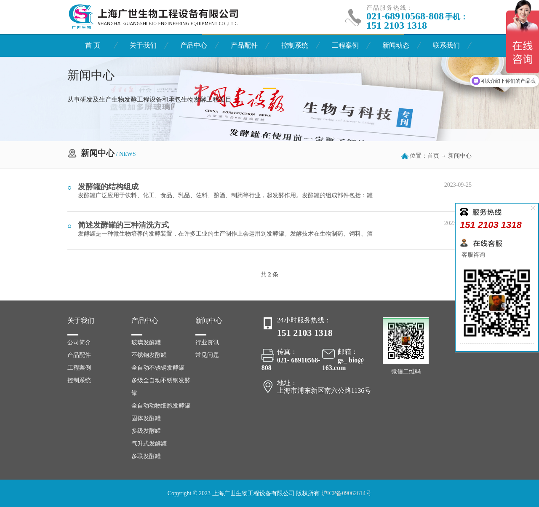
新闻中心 (208, 320)
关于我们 (143, 45)
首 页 (92, 45)
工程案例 (345, 45)
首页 (433, 156)
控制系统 (294, 45)
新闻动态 (395, 45)
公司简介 (79, 342)
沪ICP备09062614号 (346, 493)
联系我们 (446, 45)
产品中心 (193, 45)
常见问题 (207, 355)
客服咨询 (472, 255)
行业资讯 (207, 342)
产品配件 (244, 45)
